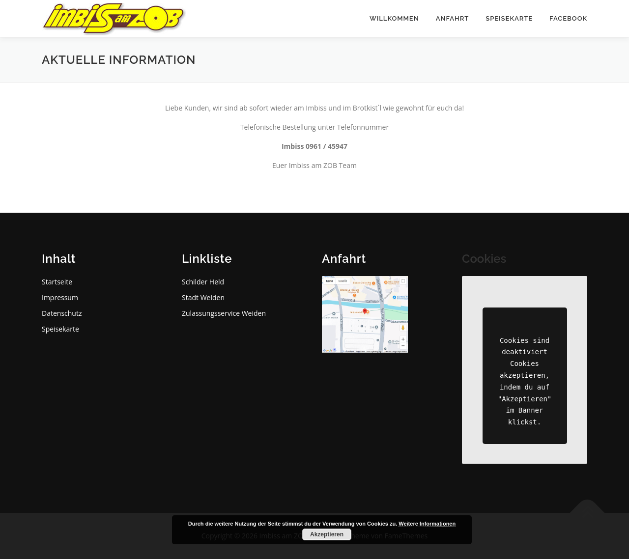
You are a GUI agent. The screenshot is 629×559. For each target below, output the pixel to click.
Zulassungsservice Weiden (224, 313)
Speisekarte (509, 18)
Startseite (57, 281)
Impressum (60, 297)
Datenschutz (62, 313)
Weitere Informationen (427, 524)
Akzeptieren (326, 534)
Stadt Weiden (203, 297)
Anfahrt (452, 18)
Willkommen (394, 18)
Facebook (568, 18)
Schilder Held (203, 281)
